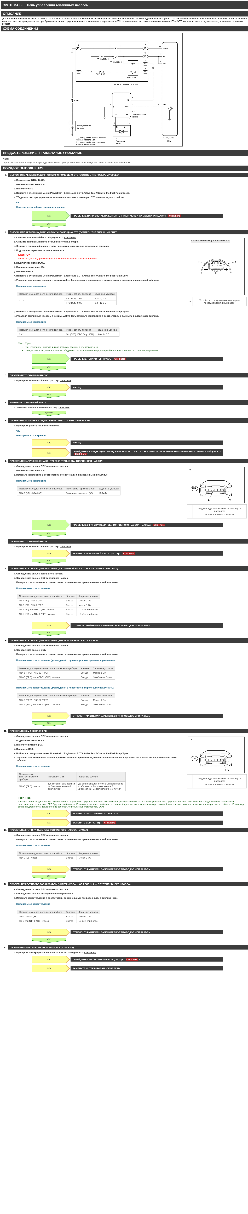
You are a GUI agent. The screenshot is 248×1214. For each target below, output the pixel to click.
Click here (174, 215)
